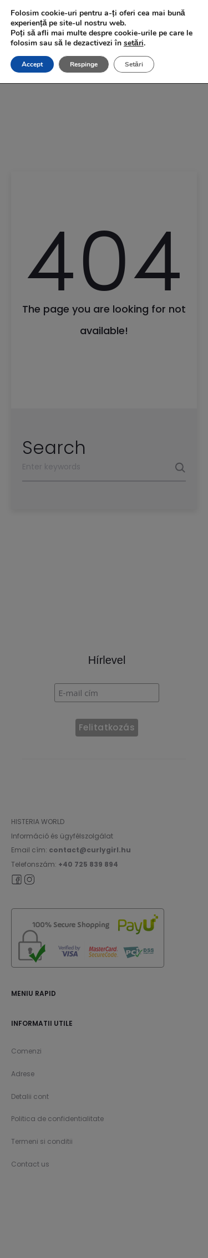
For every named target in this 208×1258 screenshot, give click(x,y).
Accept (32, 64)
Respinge (84, 64)
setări (134, 43)
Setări (134, 64)
